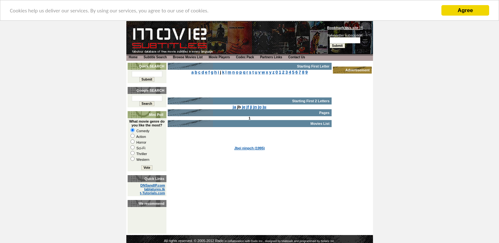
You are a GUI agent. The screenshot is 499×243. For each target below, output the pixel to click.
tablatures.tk (154, 189)
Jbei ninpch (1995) (249, 148)
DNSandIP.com (152, 185)
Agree (465, 10)
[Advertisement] (146, 213)
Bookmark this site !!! (345, 28)
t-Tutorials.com (152, 193)
